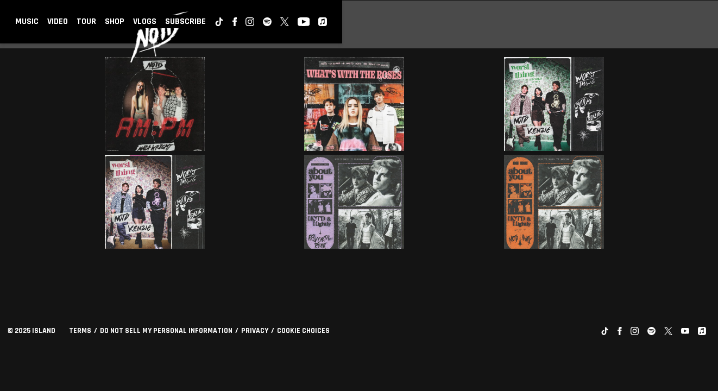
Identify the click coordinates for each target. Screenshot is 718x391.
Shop (114, 21)
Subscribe (185, 21)
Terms (80, 331)
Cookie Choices (303, 331)
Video (57, 21)
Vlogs (144, 21)
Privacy (254, 331)
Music (27, 21)
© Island (31, 331)
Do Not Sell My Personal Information (166, 331)
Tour (86, 21)
